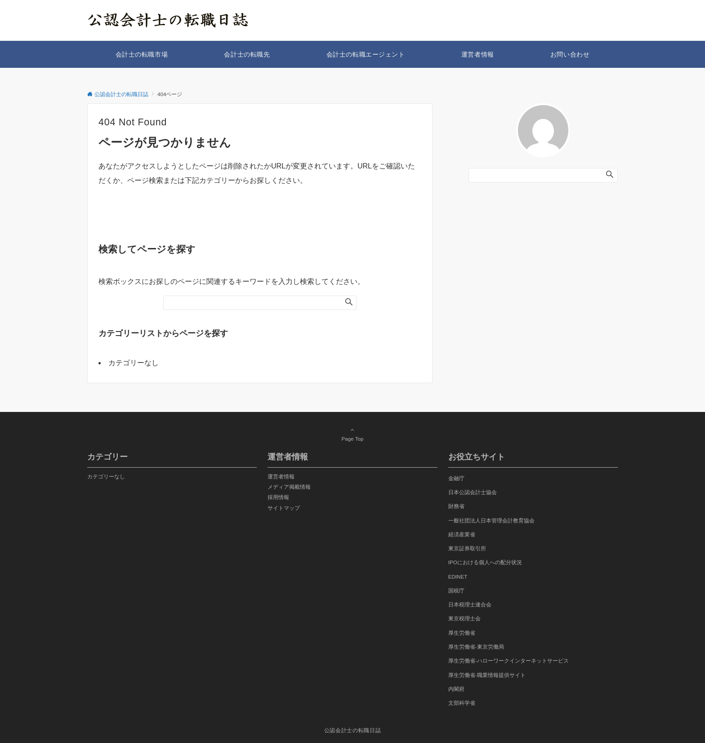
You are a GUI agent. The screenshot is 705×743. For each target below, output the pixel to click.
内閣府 (456, 689)
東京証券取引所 (467, 548)
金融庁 (456, 478)
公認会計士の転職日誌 (352, 730)
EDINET (458, 576)
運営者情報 (281, 476)
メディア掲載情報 (289, 487)
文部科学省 (461, 703)
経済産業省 (461, 534)
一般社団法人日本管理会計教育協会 (491, 520)
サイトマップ (284, 508)
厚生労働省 (461, 633)
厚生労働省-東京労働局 (476, 647)
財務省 (456, 506)
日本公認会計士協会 (472, 492)
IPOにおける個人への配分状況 (485, 562)
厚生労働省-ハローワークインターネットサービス (508, 660)
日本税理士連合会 (469, 604)
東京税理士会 (464, 618)
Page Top (352, 434)
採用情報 (278, 497)
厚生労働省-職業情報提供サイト (487, 675)
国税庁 (456, 590)
